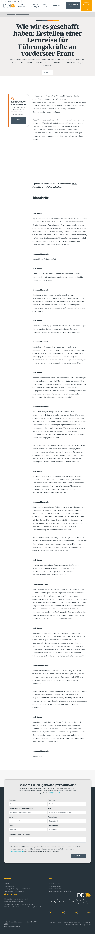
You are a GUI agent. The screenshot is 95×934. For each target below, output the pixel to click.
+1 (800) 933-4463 (53, 793)
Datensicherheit (9, 886)
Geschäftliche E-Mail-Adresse (21, 808)
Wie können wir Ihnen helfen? (19, 835)
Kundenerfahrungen (22, 14)
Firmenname (53, 826)
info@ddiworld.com (55, 889)
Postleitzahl (52, 817)
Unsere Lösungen (35, 5)
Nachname (52, 800)
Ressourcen (11, 14)
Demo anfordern (19, 121)
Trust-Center (86, 922)
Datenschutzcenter (55, 922)
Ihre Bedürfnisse (22, 5)
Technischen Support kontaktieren (60, 891)
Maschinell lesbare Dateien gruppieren (78, 925)
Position (12, 826)
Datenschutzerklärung (17, 851)
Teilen (47, 72)
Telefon (51, 808)
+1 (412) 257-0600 (55, 886)
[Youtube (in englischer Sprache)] (63, 912)
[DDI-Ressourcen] (89, 912)
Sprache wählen (13, 1)
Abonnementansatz (45, 394)
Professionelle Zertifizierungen (14, 891)
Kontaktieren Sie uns (73, 5)
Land (11, 817)
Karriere (6, 884)
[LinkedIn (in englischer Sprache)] (50, 912)
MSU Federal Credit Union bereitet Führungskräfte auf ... (23, 907)
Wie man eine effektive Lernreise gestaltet (18, 904)
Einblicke (56, 5)
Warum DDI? (46, 5)
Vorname (12, 800)
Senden (78, 856)
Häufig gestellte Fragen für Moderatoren (17, 889)
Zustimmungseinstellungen (71, 922)
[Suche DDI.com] (63, 5)
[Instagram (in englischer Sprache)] (76, 912)
